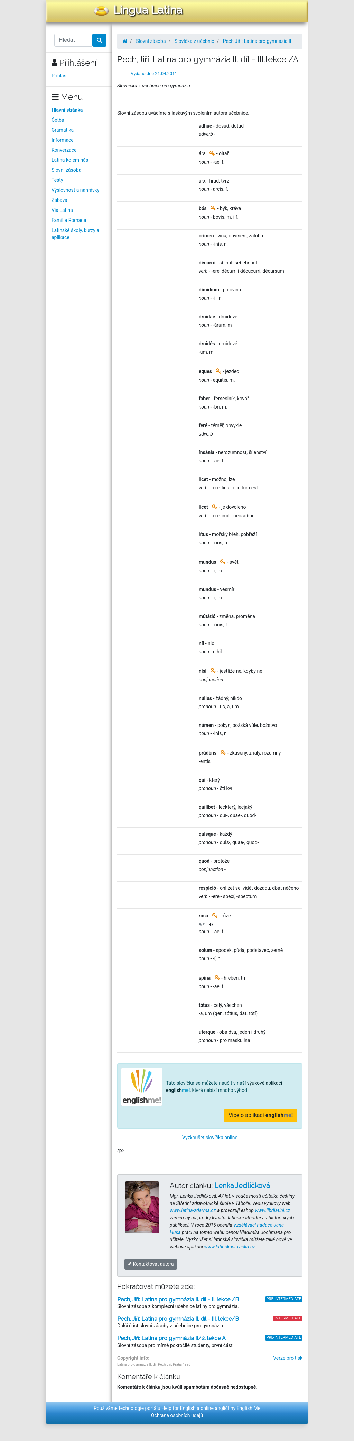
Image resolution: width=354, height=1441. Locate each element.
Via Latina (62, 210)
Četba (58, 120)
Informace (63, 140)
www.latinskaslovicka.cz (229, 1247)
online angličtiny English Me (230, 1408)
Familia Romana (69, 220)
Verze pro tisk (287, 1358)
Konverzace (64, 150)
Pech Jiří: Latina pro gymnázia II (257, 41)
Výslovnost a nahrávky (75, 190)
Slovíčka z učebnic (194, 41)
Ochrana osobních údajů (177, 1415)
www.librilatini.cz (272, 1210)
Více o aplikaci (261, 1115)
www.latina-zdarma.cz (193, 1210)
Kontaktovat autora (151, 1264)
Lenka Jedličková (242, 1185)
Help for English (178, 1408)
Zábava (59, 200)
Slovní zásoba (66, 170)
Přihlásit (60, 75)
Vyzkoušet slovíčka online (209, 1137)
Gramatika (63, 130)
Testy (57, 180)
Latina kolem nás (70, 160)
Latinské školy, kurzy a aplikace (75, 233)
